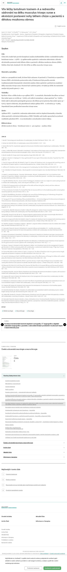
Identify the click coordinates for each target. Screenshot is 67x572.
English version (59, 26)
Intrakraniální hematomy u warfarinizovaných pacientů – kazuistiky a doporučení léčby (28, 416)
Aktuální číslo (7, 452)
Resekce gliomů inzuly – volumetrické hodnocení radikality (20, 392)
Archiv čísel (7, 447)
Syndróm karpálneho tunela (12, 381)
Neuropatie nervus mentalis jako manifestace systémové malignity (23, 407)
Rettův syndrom (9, 389)
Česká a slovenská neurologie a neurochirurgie (18, 443)
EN (64, 3)
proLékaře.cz (9, 3)
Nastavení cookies (7, 543)
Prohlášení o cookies (7, 540)
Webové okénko (9, 425)
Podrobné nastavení (33, 568)
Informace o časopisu (10, 457)
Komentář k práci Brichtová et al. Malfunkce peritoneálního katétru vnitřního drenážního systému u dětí (32, 434)
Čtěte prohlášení (44, 553)
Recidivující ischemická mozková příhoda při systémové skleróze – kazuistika (26, 413)
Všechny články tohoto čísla (11, 375)
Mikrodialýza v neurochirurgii (12, 383)
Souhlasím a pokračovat (52, 568)
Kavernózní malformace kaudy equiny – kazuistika (18, 419)
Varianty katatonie (10, 386)
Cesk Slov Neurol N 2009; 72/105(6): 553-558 (22, 40)
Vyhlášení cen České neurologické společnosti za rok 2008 (20, 437)
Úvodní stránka (7, 517)
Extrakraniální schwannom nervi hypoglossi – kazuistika (20, 410)
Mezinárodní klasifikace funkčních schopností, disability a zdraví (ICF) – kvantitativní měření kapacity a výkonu (34, 422)
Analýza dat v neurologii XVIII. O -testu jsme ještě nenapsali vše (14, 428)
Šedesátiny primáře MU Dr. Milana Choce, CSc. (17, 431)
